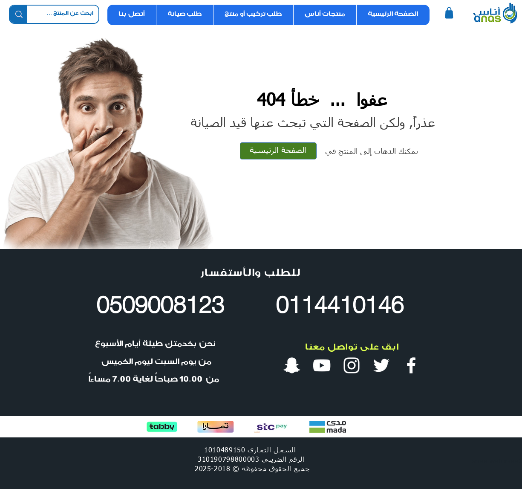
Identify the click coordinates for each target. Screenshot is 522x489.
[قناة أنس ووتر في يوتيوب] (321, 365)
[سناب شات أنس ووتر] (292, 365)
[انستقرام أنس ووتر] (351, 365)
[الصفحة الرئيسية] (278, 150)
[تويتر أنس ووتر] (381, 365)
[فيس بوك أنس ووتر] (411, 365)
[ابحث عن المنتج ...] (69, 15)
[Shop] (449, 13)
